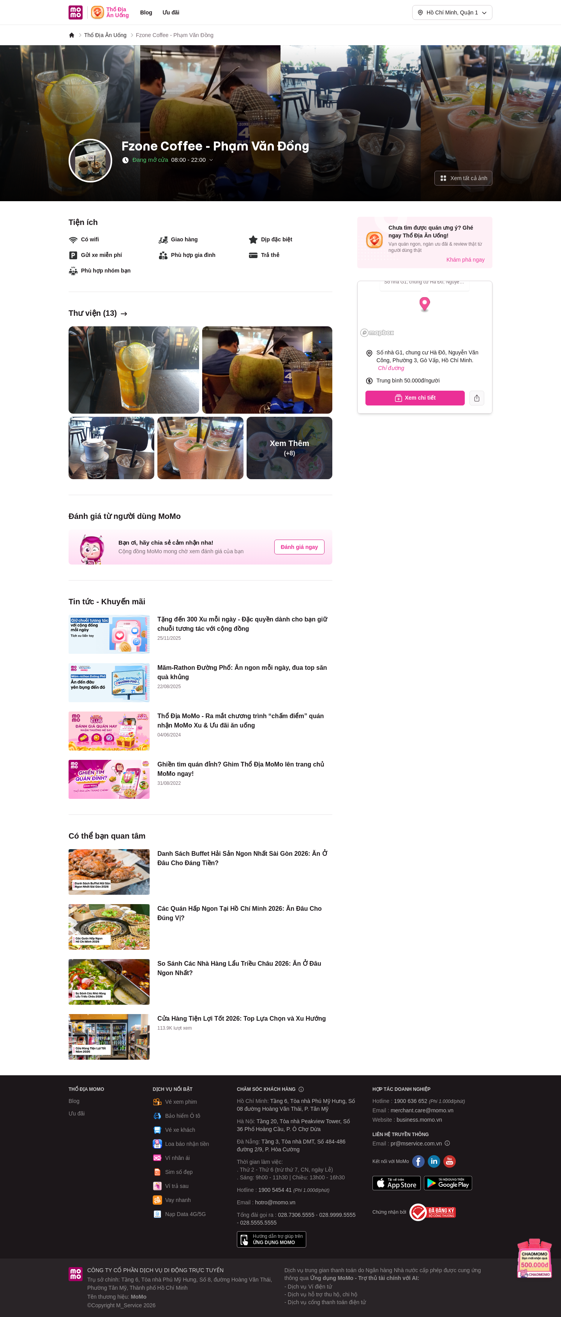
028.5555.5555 (258, 1223)
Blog (146, 12)
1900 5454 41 (275, 1190)
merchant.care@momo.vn (422, 1110)
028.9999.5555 (337, 1215)
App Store (396, 1183)
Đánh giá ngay (299, 547)
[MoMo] (72, 35)
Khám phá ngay (465, 260)
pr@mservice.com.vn (416, 1143)
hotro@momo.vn (275, 1202)
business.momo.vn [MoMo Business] (419, 1120)
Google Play (448, 1183)
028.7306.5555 (296, 1215)
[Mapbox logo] (377, 332)
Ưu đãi (171, 12)
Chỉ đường (391, 368)
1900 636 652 (429, 1101)
